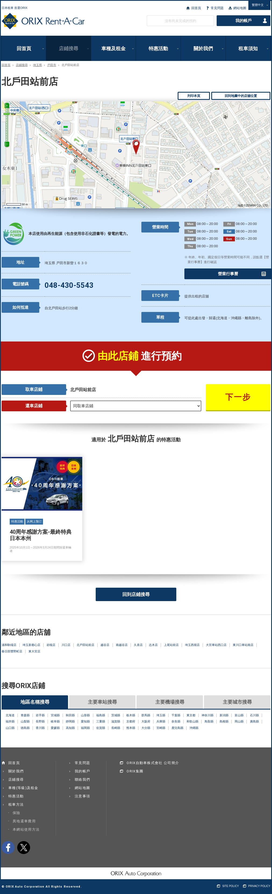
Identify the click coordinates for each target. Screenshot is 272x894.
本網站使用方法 (26, 829)
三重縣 (100, 721)
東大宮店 (34, 651)
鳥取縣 (209, 721)
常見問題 (217, 8)
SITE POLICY (230, 886)
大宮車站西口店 (216, 644)
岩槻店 (50, 644)
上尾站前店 (171, 644)
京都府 (130, 721)
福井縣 (10, 721)
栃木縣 (130, 715)
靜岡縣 (70, 721)
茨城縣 (115, 715)
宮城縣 (55, 715)
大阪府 (145, 721)
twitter (23, 847)
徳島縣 (25, 727)
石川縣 (254, 715)
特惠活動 (158, 48)
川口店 (66, 644)
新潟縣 (224, 715)
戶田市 (51, 65)
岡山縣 (239, 721)
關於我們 (203, 48)
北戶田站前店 (85, 644)
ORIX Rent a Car (43, 21)
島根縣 (224, 721)
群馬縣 (145, 715)
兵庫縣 (160, 721)
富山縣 (239, 715)
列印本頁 (193, 96)
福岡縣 (85, 727)
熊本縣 (130, 727)
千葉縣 (175, 715)
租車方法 (16, 804)
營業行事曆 (228, 273)
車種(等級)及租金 (23, 788)
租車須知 (248, 48)
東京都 (191, 715)
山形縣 (85, 715)
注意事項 (82, 796)
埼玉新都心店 (31, 644)
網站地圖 (239, 8)
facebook (8, 847)
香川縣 (40, 727)
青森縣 (25, 715)
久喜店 (138, 644)
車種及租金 (113, 48)
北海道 (10, 715)
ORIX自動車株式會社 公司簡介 (153, 763)
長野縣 (40, 721)
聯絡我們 (82, 779)
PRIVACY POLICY (259, 886)
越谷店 (105, 644)
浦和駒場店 (9, 644)
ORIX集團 (135, 771)
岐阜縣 (55, 721)
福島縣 (100, 715)
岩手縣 (40, 715)
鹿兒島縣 (177, 727)
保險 (16, 813)
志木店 (153, 644)
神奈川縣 (207, 715)
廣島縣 (254, 721)
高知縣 (70, 727)
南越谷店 (122, 644)
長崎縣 (115, 727)
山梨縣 (25, 721)
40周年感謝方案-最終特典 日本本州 (42, 509)
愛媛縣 (55, 727)
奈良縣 (175, 721)
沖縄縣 (193, 727)
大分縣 (145, 727)
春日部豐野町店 (12, 651)
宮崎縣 (160, 727)
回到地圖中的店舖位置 (241, 96)
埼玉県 (37, 65)
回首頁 (196, 8)
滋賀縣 (115, 721)
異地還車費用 (24, 821)
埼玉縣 (160, 715)
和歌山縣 (192, 721)
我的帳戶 (243, 20)
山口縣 (10, 727)
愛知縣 (85, 721)
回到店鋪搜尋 (136, 594)
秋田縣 (70, 715)
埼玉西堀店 (192, 644)
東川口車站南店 (243, 644)
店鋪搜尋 (68, 48)
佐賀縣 (100, 727)
